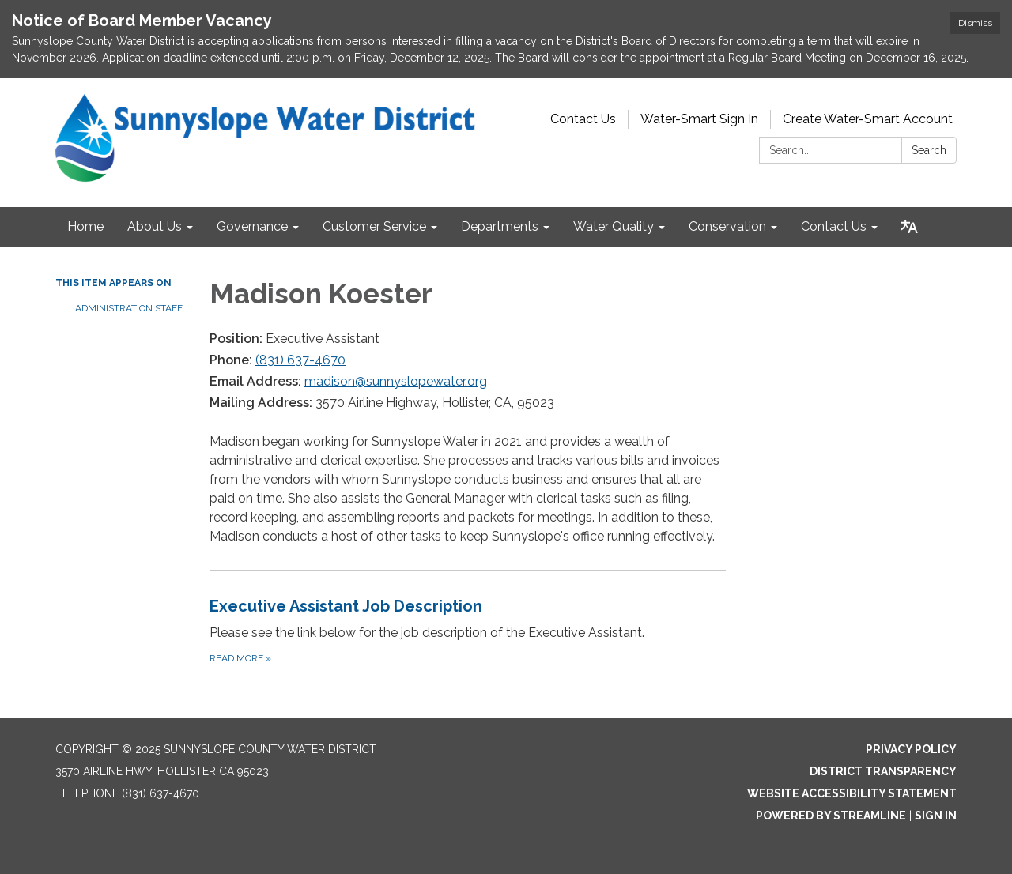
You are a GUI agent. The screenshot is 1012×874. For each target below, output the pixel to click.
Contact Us (583, 118)
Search (929, 150)
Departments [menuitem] (499, 226)
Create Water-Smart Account (868, 118)
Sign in (936, 815)
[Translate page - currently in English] (909, 227)
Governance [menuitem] (252, 226)
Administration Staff (129, 308)
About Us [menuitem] (154, 226)
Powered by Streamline (831, 815)
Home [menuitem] (85, 226)
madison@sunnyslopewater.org (395, 381)
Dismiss (975, 22)
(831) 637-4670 (300, 359)
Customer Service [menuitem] (374, 226)
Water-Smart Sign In (699, 118)
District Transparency (883, 771)
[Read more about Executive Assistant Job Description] (468, 630)
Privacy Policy (911, 749)
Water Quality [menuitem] (613, 226)
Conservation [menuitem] (727, 226)
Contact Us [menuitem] (834, 226)
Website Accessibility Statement (852, 793)
